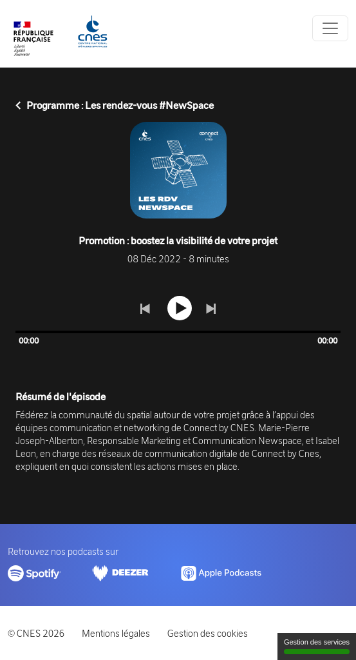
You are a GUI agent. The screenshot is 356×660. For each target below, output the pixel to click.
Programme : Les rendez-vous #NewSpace (114, 105)
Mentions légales (116, 632)
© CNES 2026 (36, 632)
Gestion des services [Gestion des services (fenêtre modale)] (317, 646)
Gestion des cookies (207, 632)
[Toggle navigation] (330, 28)
